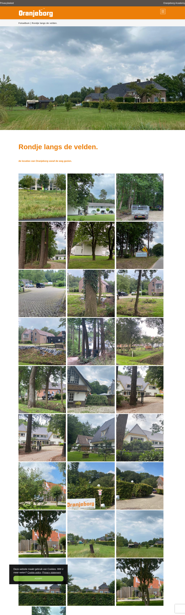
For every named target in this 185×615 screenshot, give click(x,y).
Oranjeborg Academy (174, 3)
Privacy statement (51, 572)
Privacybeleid (7, 3)
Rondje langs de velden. (44, 23)
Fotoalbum (24, 23)
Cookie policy (34, 572)
